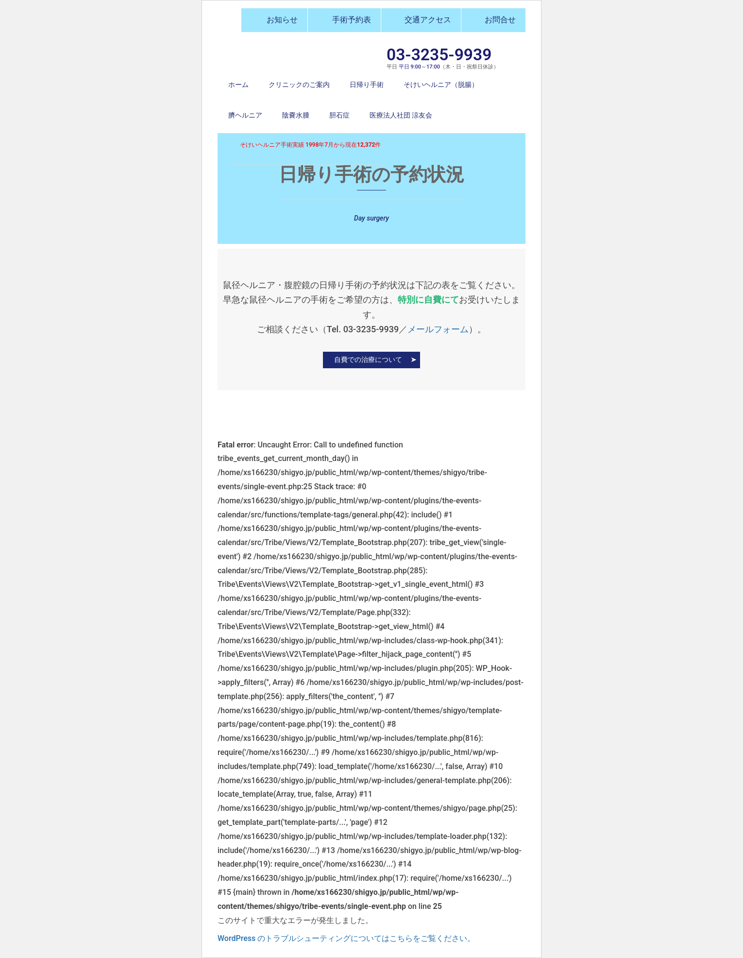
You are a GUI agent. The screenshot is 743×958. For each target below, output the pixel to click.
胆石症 (339, 115)
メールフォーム (438, 329)
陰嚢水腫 (295, 115)
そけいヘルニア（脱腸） (441, 84)
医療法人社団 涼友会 (401, 115)
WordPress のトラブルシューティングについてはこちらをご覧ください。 (346, 938)
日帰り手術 (367, 84)
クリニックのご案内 (299, 84)
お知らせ (274, 19)
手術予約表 (344, 19)
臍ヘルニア (245, 115)
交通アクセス (421, 19)
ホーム (238, 84)
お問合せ (493, 19)
